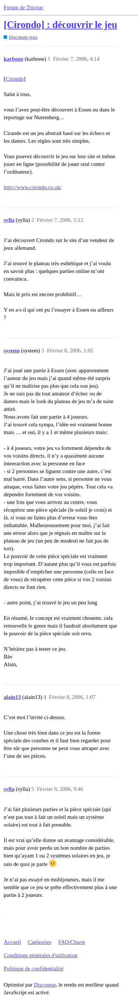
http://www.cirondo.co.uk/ (33, 187)
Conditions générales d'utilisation (40, 955)
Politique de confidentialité (33, 968)
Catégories (39, 942)
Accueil (12, 942)
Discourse (45, 985)
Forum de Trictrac (23, 7)
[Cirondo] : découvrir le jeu (60, 24)
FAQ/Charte (71, 942)
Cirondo (15, 79)
